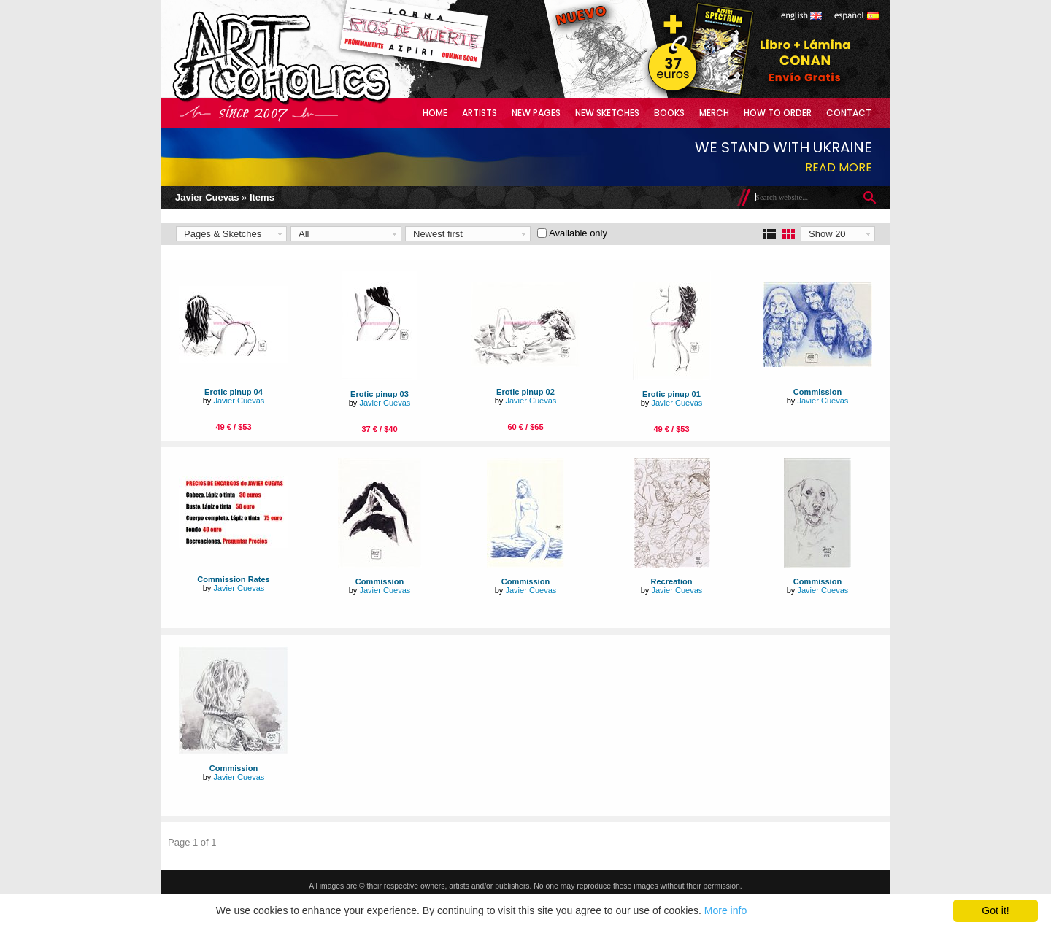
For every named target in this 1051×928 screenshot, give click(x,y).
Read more (838, 167)
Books (669, 113)
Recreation (671, 581)
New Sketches (607, 113)
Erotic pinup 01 (671, 394)
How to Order (778, 113)
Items (262, 197)
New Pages (536, 113)
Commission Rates (233, 579)
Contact (848, 113)
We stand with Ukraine (783, 147)
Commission (817, 391)
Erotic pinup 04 (233, 391)
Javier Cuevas (207, 197)
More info (725, 910)
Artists (479, 113)
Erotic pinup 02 (525, 391)
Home (435, 113)
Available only (578, 233)
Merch (714, 113)
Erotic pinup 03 (379, 394)
